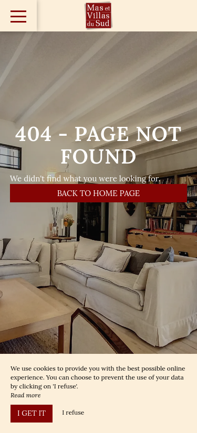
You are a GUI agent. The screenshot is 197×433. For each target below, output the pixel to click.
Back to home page (98, 193)
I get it (31, 413)
